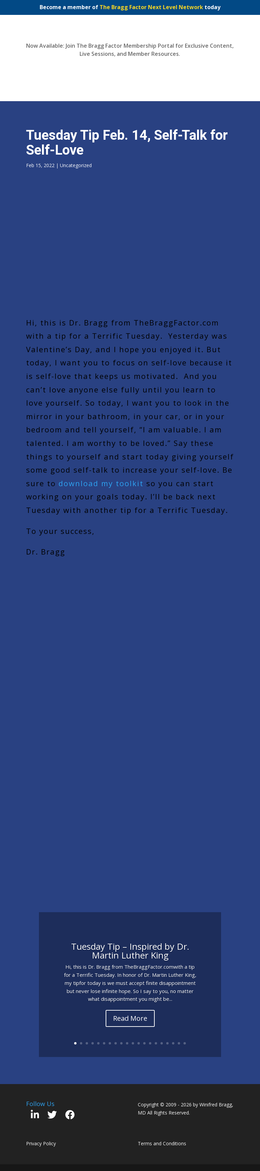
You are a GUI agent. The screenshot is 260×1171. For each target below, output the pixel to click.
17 (167, 1043)
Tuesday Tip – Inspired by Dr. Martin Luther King (130, 950)
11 (133, 1043)
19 (179, 1043)
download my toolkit (101, 483)
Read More (130, 1018)
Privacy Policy (41, 1143)
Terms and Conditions (162, 1143)
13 (144, 1043)
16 (161, 1043)
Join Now (129, 69)
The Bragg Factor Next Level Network (151, 7)
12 (138, 1043)
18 (173, 1043)
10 (127, 1043)
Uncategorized (76, 165)
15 (156, 1043)
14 (150, 1043)
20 (184, 1043)
